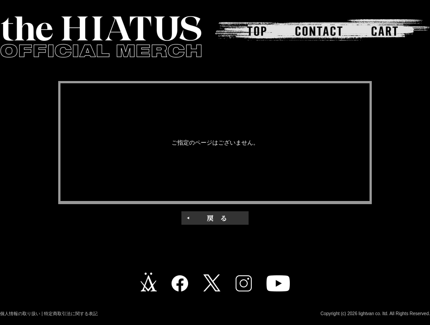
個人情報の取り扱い (20, 313)
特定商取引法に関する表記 (71, 313)
